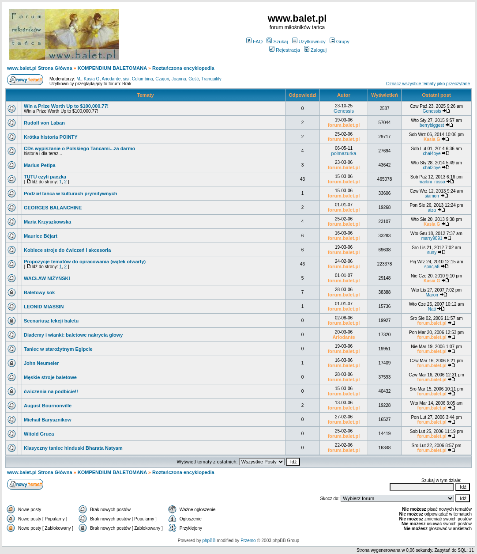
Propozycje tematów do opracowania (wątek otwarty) (85, 261)
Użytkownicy (309, 41)
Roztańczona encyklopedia (183, 68)
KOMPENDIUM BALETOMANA (112, 68)
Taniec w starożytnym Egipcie (58, 349)
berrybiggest (432, 125)
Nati (432, 309)
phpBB (208, 540)
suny (431, 252)
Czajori (162, 78)
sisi (126, 78)
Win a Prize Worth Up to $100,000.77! (66, 106)
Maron (431, 294)
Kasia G (92, 78)
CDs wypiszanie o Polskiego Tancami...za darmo (79, 148)
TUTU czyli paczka (45, 176)
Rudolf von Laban (44, 122)
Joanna (179, 78)
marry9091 (432, 238)
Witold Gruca (39, 433)
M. (78, 78)
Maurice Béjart (40, 236)
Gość (193, 78)
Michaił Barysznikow (47, 419)
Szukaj (277, 41)
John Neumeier (41, 363)
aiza (432, 210)
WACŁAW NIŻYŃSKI (47, 278)
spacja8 (431, 266)
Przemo (247, 540)
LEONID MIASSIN (44, 306)
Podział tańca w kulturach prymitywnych (70, 193)
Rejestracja (284, 50)
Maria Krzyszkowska (47, 221)
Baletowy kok (39, 292)
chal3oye (432, 167)
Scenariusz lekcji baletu (51, 320)
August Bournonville (47, 405)
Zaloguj (315, 50)
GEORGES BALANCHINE (53, 207)
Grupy (339, 41)
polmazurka (344, 153)
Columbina (142, 78)
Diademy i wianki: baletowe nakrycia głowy (73, 335)
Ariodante (110, 78)
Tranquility (211, 78)
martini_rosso (432, 181)
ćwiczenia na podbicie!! (51, 391)
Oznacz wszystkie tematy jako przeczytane (428, 83)
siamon (431, 196)
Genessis (344, 111)
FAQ (254, 41)
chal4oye (432, 153)
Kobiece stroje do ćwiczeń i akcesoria (67, 250)
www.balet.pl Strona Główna (39, 68)
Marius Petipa (40, 165)
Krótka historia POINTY (51, 137)
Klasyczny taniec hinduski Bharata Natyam (73, 448)
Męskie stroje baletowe (50, 377)
